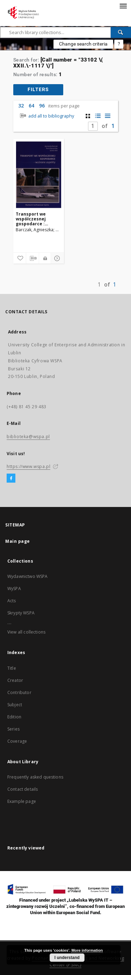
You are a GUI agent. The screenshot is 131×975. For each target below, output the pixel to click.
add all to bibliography (46, 116)
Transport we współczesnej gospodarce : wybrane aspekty (35, 219)
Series (13, 729)
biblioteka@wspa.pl (28, 437)
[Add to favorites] (19, 258)
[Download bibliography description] (32, 258)
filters (38, 89)
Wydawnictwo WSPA (27, 576)
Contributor (19, 692)
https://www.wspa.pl (28, 466)
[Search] (121, 32)
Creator (15, 680)
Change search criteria (83, 44)
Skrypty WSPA (21, 613)
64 (31, 105)
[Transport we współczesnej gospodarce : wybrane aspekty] (38, 175)
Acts (11, 601)
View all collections (26, 632)
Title (11, 668)
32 (21, 105)
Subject (14, 705)
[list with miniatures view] (97, 116)
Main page (17, 541)
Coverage (17, 741)
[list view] (107, 116)
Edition (14, 717)
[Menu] (123, 5)
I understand (67, 957)
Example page (21, 801)
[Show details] (56, 258)
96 (42, 105)
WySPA (14, 588)
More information (87, 950)
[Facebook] (11, 478)
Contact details (22, 789)
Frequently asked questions (35, 777)
